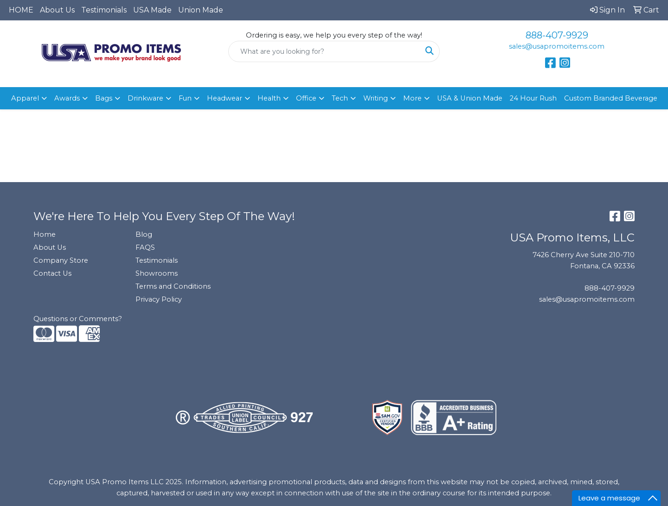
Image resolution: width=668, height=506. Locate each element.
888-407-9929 (557, 35)
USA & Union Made (469, 98)
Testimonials (104, 10)
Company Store (60, 260)
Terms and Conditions (173, 286)
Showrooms (156, 273)
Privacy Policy (158, 299)
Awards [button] (67, 98)
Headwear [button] (224, 98)
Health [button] (269, 98)
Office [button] (306, 98)
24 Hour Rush (533, 98)
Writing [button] (375, 98)
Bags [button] (103, 98)
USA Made (152, 10)
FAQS (145, 247)
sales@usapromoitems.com (556, 46)
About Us (57, 10)
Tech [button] (340, 98)
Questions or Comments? (77, 319)
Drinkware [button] (145, 98)
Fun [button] (185, 98)
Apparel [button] (25, 98)
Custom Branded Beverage (610, 98)
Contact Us (52, 273)
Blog (143, 234)
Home (44, 234)
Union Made (200, 10)
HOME (21, 10)
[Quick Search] (324, 51)
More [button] (412, 98)
